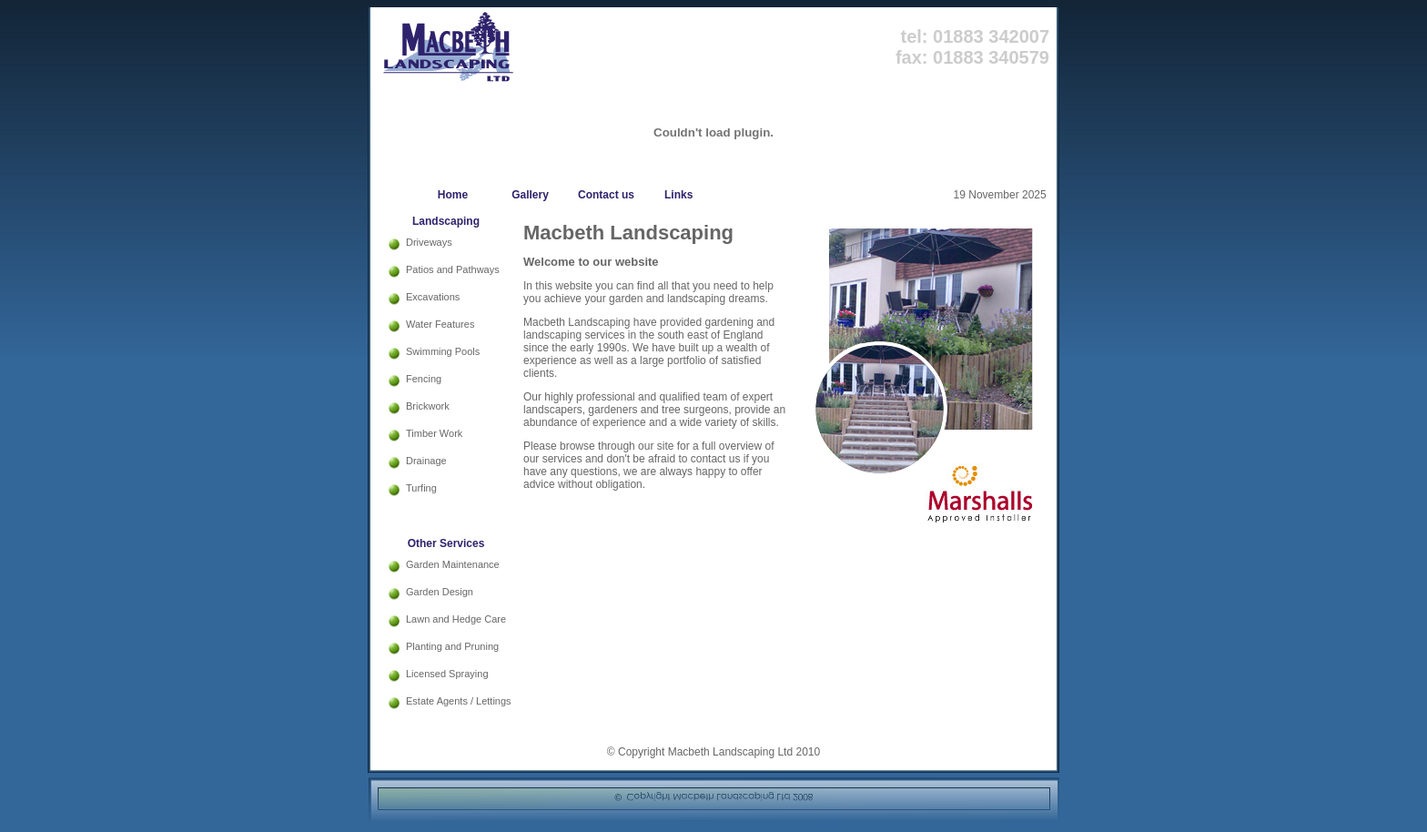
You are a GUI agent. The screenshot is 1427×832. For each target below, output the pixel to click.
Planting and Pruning (452, 646)
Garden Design (439, 591)
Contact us (606, 194)
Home (453, 194)
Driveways (429, 242)
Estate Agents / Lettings (458, 700)
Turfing (421, 487)
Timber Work (434, 433)
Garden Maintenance (453, 564)
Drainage (426, 460)
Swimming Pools (443, 351)
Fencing (423, 378)
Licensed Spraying (447, 673)
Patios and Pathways (453, 269)
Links (674, 194)
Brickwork (428, 406)
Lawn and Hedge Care (456, 619)
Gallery (530, 194)
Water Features (440, 324)
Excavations (433, 296)
